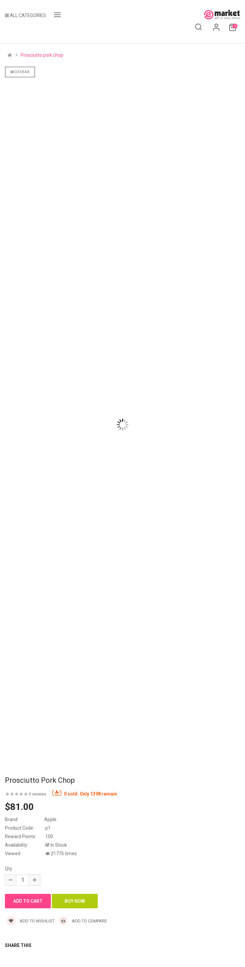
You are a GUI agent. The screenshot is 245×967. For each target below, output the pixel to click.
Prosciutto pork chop (42, 55)
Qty (8, 868)
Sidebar (20, 72)
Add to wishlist (30, 920)
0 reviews (37, 794)
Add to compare (83, 920)
